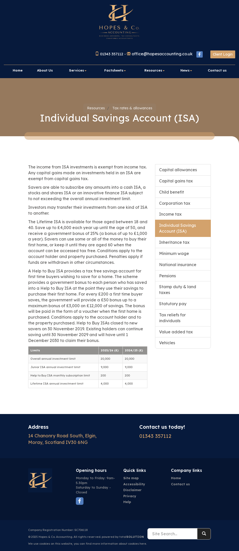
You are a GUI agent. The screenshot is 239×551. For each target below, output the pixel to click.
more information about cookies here (119, 543)
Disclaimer (132, 490)
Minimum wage (174, 253)
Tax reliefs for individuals (172, 317)
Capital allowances (178, 169)
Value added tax (176, 331)
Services (78, 70)
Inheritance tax (174, 242)
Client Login (223, 54)
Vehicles (167, 342)
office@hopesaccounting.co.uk (162, 53)
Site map (131, 478)
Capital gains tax (176, 180)
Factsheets (115, 70)
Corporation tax (174, 203)
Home (18, 70)
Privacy (129, 496)
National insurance (177, 264)
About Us (45, 70)
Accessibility (134, 484)
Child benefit (171, 192)
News (186, 70)
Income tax (170, 214)
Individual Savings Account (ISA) (177, 228)
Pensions (167, 275)
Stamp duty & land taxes (177, 289)
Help (127, 502)
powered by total (123, 537)
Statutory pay (172, 303)
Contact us (217, 70)
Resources (154, 70)
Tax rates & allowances (132, 108)
